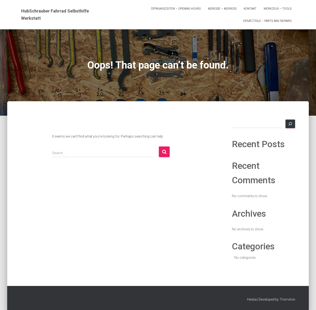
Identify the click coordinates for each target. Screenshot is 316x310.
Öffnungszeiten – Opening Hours (176, 8)
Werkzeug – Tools (277, 8)
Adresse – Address (222, 8)
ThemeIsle (287, 299)
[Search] (290, 124)
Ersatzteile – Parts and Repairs (267, 21)
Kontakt (250, 8)
